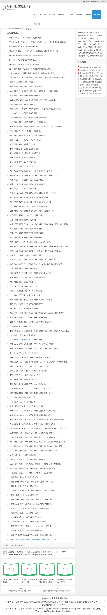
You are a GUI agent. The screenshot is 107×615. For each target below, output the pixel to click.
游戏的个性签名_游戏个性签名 (90, 85)
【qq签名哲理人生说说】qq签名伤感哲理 (91, 50)
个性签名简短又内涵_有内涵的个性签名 (93, 67)
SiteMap (93, 1)
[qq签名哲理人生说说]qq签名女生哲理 (90, 47)
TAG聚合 (86, 1)
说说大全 (88, 15)
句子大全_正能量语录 (19, 6)
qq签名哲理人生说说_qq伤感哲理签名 (90, 35)
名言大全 (52, 15)
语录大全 (61, 15)
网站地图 (102, 1)
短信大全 (37, 24)
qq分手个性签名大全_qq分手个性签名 (92, 91)
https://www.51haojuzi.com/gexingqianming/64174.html (35, 539)
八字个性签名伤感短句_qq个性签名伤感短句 (92, 44)
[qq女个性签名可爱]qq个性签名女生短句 (91, 41)
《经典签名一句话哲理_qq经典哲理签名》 (29, 552)
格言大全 (70, 15)
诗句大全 (79, 15)
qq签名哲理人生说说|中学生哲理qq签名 (90, 56)
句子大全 (43, 15)
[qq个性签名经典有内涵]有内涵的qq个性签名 (92, 53)
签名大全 (97, 15)
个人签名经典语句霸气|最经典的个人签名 (93, 88)
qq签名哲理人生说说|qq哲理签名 (88, 32)
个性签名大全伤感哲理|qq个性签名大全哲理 (92, 38)
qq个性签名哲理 (16, 545)
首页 (35, 15)
